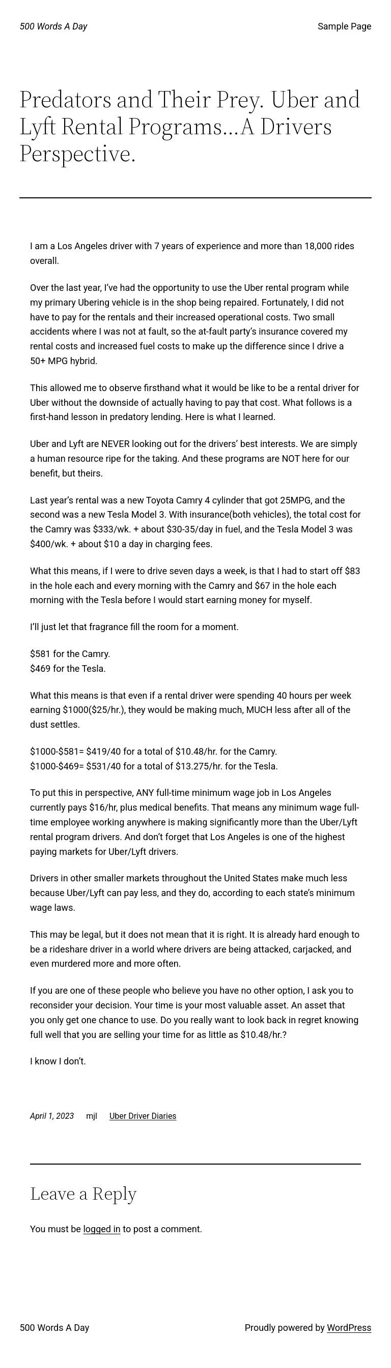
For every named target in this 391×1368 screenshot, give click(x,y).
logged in (101, 1229)
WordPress (349, 1327)
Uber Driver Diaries (143, 1116)
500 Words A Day (53, 26)
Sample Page (344, 26)
